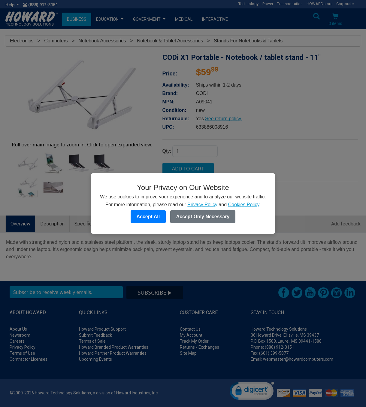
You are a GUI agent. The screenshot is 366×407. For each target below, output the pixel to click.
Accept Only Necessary (203, 216)
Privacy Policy (202, 204)
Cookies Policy (243, 204)
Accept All (148, 216)
